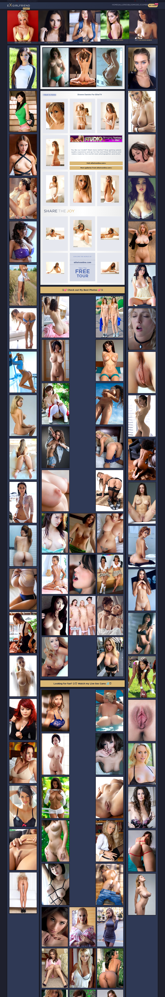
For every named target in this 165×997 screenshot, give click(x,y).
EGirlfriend (24, 6)
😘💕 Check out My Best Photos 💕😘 (82, 274)
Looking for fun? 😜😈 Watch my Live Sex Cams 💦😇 (82, 581)
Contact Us (134, 989)
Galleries (110, 5)
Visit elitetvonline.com (96, 152)
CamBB (143, 5)
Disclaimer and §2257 (150, 994)
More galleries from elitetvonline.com (96, 157)
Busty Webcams (152, 1)
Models (131, 5)
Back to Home (49, 91)
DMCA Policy (136, 994)
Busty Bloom (36, 1)
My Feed (153, 5)
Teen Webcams (139, 1)
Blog (121, 5)
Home (98, 5)
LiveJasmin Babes (23, 1)
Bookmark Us (134, 983)
